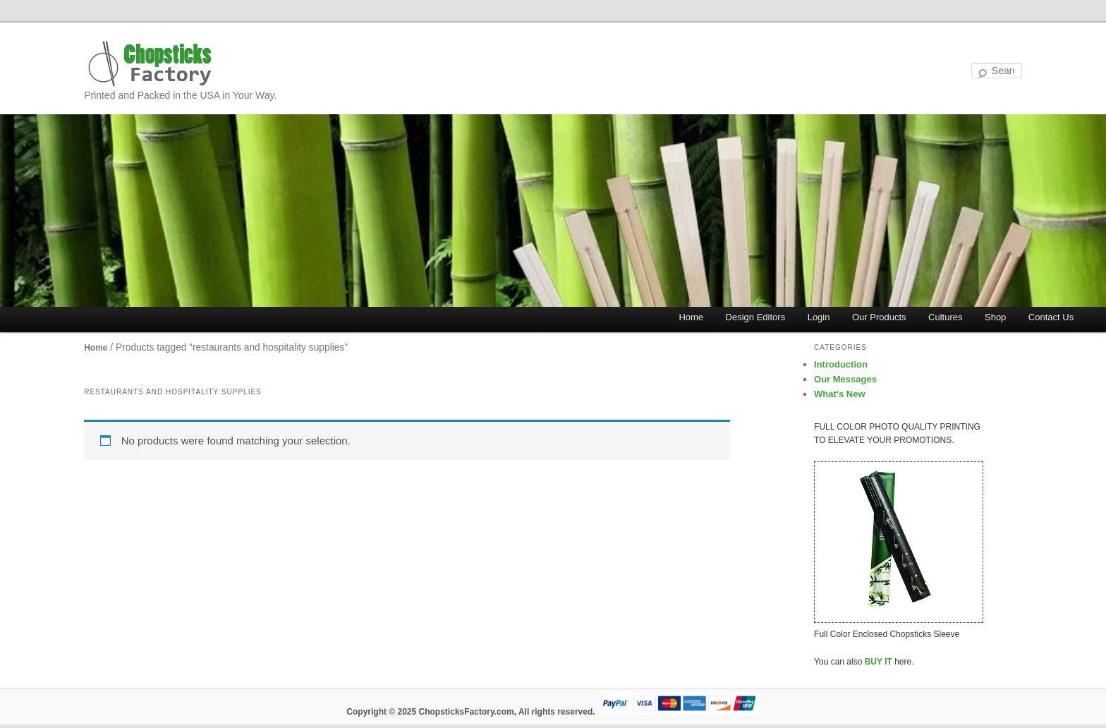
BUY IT (878, 662)
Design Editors (756, 317)
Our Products (879, 317)
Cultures (945, 317)
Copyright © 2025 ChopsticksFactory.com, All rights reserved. (470, 712)
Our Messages (845, 379)
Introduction (841, 364)
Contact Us (1051, 317)
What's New (839, 394)
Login (819, 317)
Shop (995, 317)
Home (691, 317)
